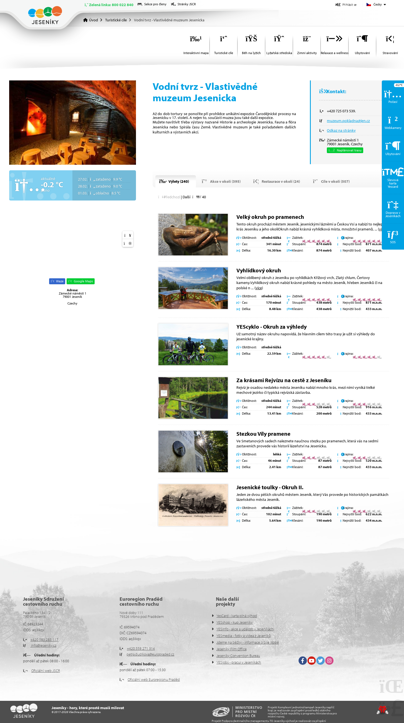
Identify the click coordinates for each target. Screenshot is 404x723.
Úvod (45, 15)
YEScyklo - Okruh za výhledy (271, 326)
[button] (346, 4)
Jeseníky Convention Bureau (238, 655)
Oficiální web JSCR (45, 670)
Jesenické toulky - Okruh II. (269, 487)
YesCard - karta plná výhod (236, 615)
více (259, 287)
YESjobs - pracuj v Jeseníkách (238, 662)
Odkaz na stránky (341, 130)
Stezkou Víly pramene (263, 433)
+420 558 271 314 (141, 648)
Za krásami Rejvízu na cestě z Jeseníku (284, 380)
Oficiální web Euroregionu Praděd (154, 679)
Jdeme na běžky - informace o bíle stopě (247, 642)
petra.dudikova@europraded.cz (150, 654)
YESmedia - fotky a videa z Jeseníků (243, 635)
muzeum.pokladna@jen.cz (348, 120)
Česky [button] (377, 4)
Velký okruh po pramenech (270, 216)
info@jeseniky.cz (43, 645)
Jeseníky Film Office (231, 648)
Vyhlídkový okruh (258, 270)
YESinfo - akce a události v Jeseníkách (245, 628)
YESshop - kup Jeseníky (234, 622)
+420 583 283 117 (44, 639)
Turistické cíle (116, 20)
